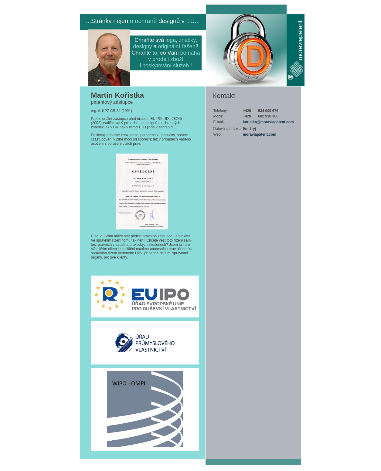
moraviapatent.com (259, 134)
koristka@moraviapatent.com (268, 122)
